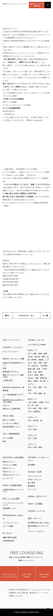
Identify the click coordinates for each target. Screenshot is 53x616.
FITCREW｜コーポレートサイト (38, 459)
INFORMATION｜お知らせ (13, 517)
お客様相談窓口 (9, 540)
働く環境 (31, 482)
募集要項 (31, 486)
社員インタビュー (35, 479)
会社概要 (31, 464)
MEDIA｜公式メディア (37, 496)
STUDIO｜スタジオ (36, 340)
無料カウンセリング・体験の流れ (13, 376)
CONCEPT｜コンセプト (13, 347)
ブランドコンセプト (11, 351)
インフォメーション (11, 522)
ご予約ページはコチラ (34, 120)
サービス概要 (8, 438)
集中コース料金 (9, 420)
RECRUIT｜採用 (34, 472)
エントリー (32, 489)
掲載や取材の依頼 (10, 537)
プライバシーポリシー (36, 531)
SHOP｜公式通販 (35, 503)
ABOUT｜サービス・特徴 (13, 358)
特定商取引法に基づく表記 (38, 522)
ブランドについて (35, 476)
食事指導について (10, 508)
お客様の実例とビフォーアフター (13, 490)
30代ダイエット (9, 471)
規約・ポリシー (34, 518)
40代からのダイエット (11, 475)
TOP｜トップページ (11, 340)
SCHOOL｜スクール (36, 511)
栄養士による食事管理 (11, 408)
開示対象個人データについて (38, 527)
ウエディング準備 (10, 465)
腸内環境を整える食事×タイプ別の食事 (14, 401)
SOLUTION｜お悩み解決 (13, 457)
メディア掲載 (8, 526)
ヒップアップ (8, 478)
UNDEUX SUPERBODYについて (13, 364)
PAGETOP (48, 611)
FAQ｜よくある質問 (11, 498)
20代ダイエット (9, 468)
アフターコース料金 (11, 423)
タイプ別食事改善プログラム (13, 395)
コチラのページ (9, 251)
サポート (6, 405)
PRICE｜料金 (8, 416)
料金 (4, 441)
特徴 (4, 368)
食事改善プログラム (11, 371)
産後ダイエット (9, 461)
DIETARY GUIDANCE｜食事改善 (13, 389)
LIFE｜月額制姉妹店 (11, 433)
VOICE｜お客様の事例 (12, 485)
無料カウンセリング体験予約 (37, 5)
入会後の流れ (8, 380)
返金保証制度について (11, 426)
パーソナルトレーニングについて (13, 504)
